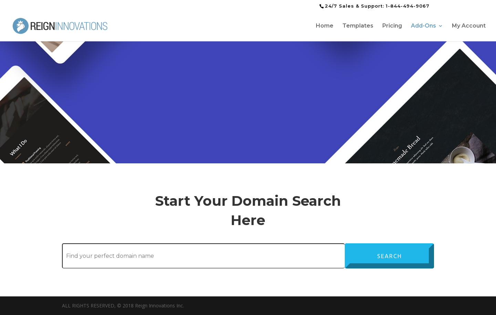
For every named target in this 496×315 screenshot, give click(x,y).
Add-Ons (423, 26)
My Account (469, 26)
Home (324, 26)
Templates (357, 26)
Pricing (392, 26)
